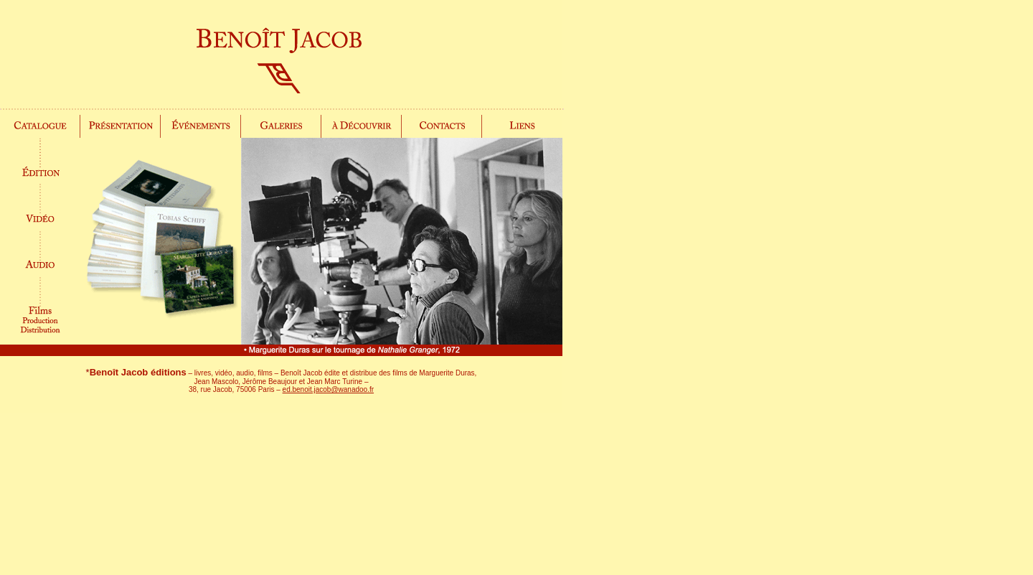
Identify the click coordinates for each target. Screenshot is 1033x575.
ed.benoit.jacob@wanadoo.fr (328, 389)
